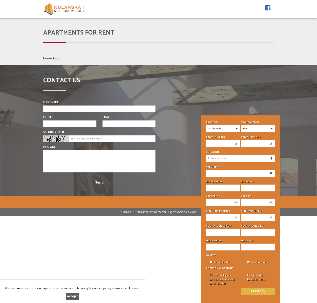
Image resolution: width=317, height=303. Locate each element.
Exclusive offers (256, 280)
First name (51, 102)
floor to (247, 241)
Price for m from (218, 211)
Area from (213, 196)
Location (212, 152)
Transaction (250, 122)
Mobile (48, 117)
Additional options (220, 268)
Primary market (219, 262)
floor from (214, 241)
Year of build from (219, 226)
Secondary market (258, 262)
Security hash (53, 132)
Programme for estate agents (160, 212)
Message (49, 147)
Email (106, 117)
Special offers (255, 275)
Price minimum (215, 137)
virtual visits (218, 284)
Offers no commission (222, 280)
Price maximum (251, 137)
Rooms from (214, 182)
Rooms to (248, 182)
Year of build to (252, 226)
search (258, 291)
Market (211, 255)
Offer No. (212, 167)
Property (212, 122)
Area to (246, 196)
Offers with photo (220, 275)
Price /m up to (251, 211)
